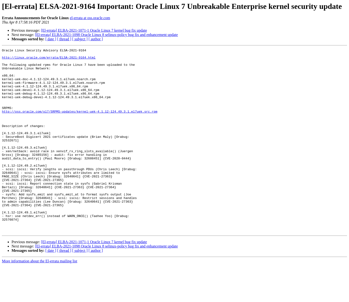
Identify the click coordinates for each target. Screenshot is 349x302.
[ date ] (50, 39)
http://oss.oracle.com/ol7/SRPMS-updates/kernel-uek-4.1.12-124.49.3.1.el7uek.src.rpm (79, 124)
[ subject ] (80, 39)
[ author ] (96, 39)
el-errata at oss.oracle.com (90, 18)
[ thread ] (64, 39)
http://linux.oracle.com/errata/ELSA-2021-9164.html (49, 59)
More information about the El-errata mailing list (39, 298)
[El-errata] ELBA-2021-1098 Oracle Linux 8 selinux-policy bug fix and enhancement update (106, 35)
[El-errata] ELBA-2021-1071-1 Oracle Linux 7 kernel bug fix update (94, 30)
